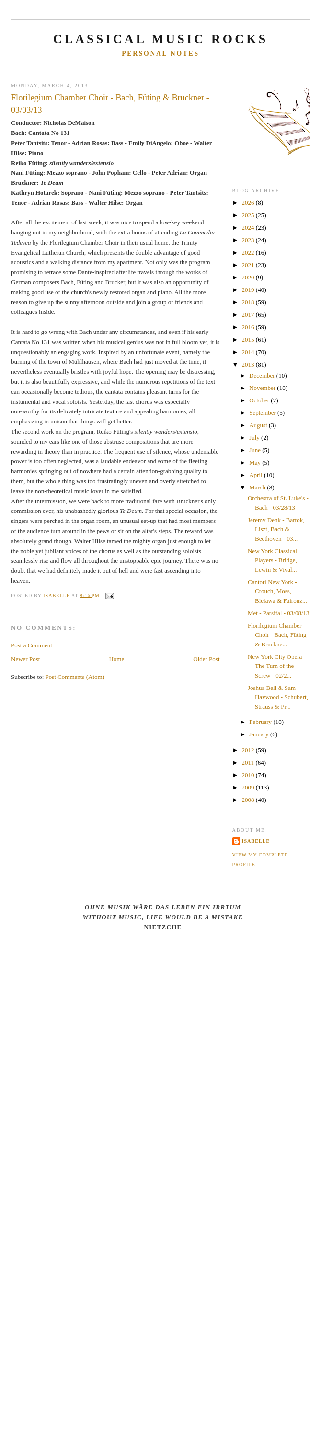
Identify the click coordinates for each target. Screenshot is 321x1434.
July (255, 437)
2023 (249, 240)
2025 (249, 215)
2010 (249, 774)
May (255, 462)
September (263, 412)
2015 (249, 339)
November (263, 387)
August (259, 425)
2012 (249, 750)
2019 (249, 289)
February (261, 721)
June (255, 450)
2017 (249, 314)
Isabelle (256, 841)
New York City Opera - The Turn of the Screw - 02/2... (277, 666)
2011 (249, 762)
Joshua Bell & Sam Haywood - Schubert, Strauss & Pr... (278, 697)
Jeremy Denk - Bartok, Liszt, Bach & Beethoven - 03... (276, 529)
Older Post (206, 659)
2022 (249, 252)
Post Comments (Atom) (75, 676)
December (262, 375)
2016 (249, 327)
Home (116, 659)
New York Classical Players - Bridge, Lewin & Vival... (272, 560)
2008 (249, 799)
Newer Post (25, 659)
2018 (249, 302)
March (258, 487)
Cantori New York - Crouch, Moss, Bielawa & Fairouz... (277, 591)
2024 (249, 227)
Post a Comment (31, 645)
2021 (249, 264)
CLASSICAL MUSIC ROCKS (160, 39)
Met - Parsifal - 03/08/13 (279, 613)
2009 (249, 787)
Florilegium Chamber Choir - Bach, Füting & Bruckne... (277, 635)
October (260, 400)
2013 (249, 364)
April (256, 474)
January (259, 734)
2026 (249, 202)
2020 (249, 277)
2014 (249, 352)
